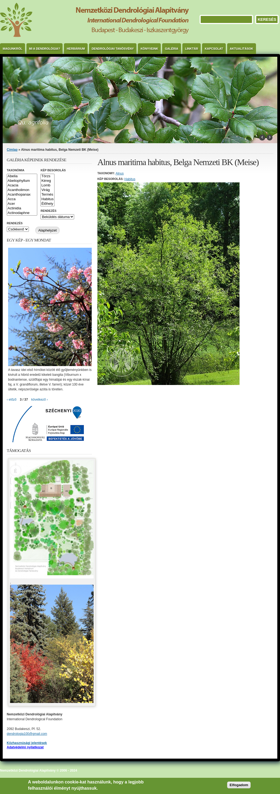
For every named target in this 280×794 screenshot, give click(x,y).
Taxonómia (15, 170)
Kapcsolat (214, 48)
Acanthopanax (22, 194)
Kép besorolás (53, 170)
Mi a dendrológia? (44, 48)
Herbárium (76, 48)
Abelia (22, 176)
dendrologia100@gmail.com (27, 734)
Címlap (12, 150)
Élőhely (47, 204)
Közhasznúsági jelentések (27, 743)
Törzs (47, 176)
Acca (22, 199)
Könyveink (149, 48)
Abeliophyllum (22, 181)
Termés (47, 194)
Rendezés (48, 210)
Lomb (47, 185)
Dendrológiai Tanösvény (113, 48)
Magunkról (12, 48)
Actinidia (22, 208)
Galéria (171, 48)
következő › (39, 399)
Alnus (119, 173)
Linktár (191, 48)
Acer (22, 204)
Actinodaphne (22, 213)
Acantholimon (22, 190)
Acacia (22, 185)
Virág (47, 190)
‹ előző (11, 399)
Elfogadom (239, 785)
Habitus (129, 179)
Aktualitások (241, 48)
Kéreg (47, 181)
